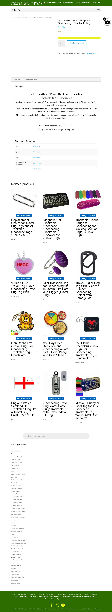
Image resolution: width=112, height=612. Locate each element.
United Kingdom (37, 163)
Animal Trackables (16, 451)
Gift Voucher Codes (16, 514)
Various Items (14, 580)
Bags (12, 454)
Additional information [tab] (31, 79)
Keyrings (13, 520)
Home (12, 17)
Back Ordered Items (21, 596)
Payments (41, 594)
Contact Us (50, 594)
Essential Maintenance (17, 483)
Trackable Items (18, 17)
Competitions (66, 596)
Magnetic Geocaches (16, 531)
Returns (32, 594)
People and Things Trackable (18, 540)
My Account (60, 599)
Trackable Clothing (16, 565)
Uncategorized (15, 574)
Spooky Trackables (16, 554)
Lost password (22, 594)
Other (12, 534)
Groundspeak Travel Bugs (18, 517)
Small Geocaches (17, 505)
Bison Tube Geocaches (17, 456)
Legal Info (95, 594)
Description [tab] (17, 79)
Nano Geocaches (17, 502)
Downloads (14, 477)
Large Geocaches (17, 494)
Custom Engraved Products (18, 474)
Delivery (86, 594)
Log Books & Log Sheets (17, 528)
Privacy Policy (43, 596)
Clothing (13, 471)
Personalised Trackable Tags (18, 543)
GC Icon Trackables (16, 485)
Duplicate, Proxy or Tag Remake (19, 480)
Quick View (24, 215)
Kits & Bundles (15, 523)
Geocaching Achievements (18, 508)
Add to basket (77, 43)
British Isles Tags (15, 459)
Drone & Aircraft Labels (19, 560)
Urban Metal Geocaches (17, 577)
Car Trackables (15, 465)
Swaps (13, 562)
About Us (33, 596)
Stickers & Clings (15, 557)
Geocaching (36, 152)
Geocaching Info (61, 594)
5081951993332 (37, 169)
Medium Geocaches (18, 496)
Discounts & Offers (75, 594)
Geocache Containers (16, 488)
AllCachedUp (36, 146)
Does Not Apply (37, 157)
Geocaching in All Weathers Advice (83, 596)
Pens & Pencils (15, 537)
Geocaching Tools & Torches (18, 511)
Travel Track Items (16, 571)
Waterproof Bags (15, 583)
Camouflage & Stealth (16, 462)
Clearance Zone (15, 468)
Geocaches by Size (16, 491)
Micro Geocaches (17, 499)
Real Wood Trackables (17, 546)
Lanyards (13, 525)
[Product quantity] (61, 43)
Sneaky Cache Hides (16, 551)
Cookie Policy (55, 596)
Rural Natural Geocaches (17, 549)
